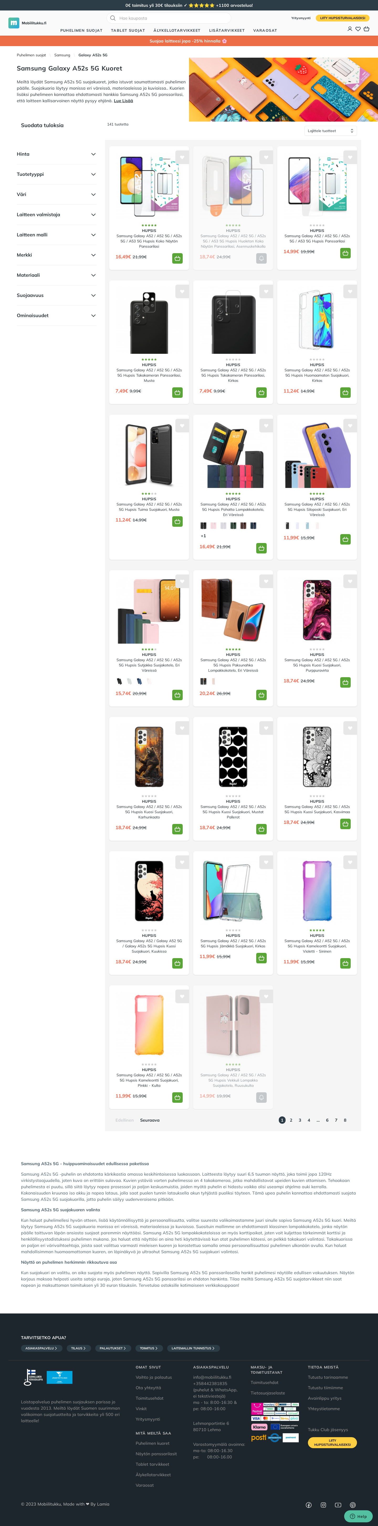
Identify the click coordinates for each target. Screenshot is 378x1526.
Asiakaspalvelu (41, 1348)
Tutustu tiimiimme (325, 1387)
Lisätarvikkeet (227, 30)
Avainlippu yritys (325, 1398)
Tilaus (79, 1348)
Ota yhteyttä (148, 1387)
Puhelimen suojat (81, 30)
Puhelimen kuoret (153, 1443)
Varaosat (265, 30)
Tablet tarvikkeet (152, 1464)
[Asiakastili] (350, 29)
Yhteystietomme (324, 1408)
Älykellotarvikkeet (177, 30)
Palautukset (113, 1348)
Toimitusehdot (150, 1398)
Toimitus (149, 1348)
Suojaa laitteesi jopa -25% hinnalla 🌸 (189, 41)
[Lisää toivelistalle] (182, 157)
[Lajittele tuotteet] (330, 131)
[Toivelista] (358, 29)
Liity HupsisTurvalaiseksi (342, 18)
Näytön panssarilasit (156, 1453)
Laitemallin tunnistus (194, 1348)
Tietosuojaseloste (268, 1392)
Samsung (62, 55)
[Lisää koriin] (177, 258)
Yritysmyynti (301, 18)
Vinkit (141, 1408)
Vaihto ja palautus (154, 1377)
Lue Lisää (123, 100)
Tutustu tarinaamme (328, 1377)
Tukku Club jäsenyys (328, 1429)
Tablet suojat (128, 30)
